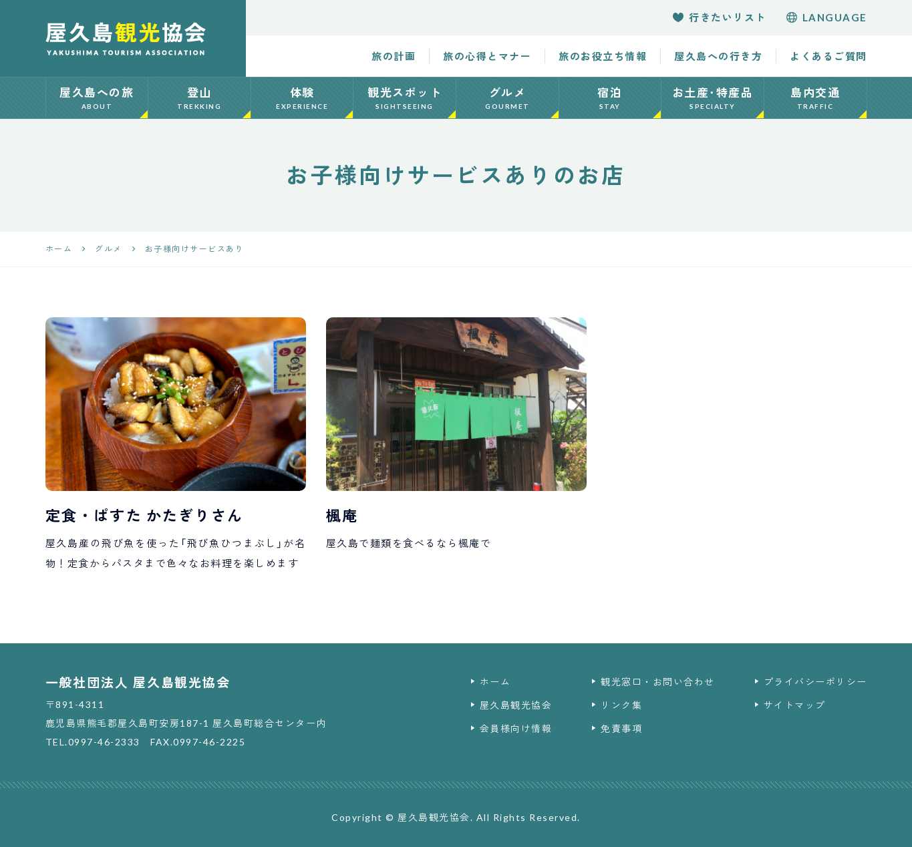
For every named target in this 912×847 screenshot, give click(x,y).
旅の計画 (393, 56)
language (826, 17)
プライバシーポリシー (815, 681)
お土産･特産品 (712, 99)
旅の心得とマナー (487, 56)
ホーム (495, 681)
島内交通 (815, 99)
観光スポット (404, 99)
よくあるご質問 (828, 56)
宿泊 (610, 99)
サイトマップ (795, 705)
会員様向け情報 (516, 728)
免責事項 (621, 728)
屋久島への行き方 (718, 56)
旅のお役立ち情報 (603, 56)
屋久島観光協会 (516, 705)
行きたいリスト (719, 17)
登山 (199, 99)
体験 (302, 99)
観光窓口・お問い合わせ (658, 681)
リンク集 (621, 705)
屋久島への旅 (97, 99)
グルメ (507, 99)
